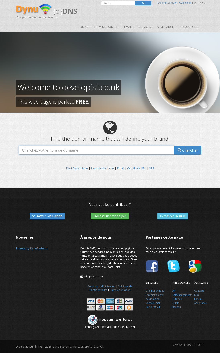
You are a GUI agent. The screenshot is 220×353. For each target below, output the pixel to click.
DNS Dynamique (77, 168)
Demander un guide (173, 216)
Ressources (189, 27)
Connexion (185, 2)
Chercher (188, 150)
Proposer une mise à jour (109, 216)
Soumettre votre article (47, 216)
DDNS (85, 27)
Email (129, 27)
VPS (151, 168)
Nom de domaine (107, 27)
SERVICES (146, 27)
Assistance (166, 27)
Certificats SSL (136, 168)
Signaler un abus (120, 290)
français (198, 3)
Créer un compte (167, 2)
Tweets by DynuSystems (32, 248)
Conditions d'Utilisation (101, 286)
